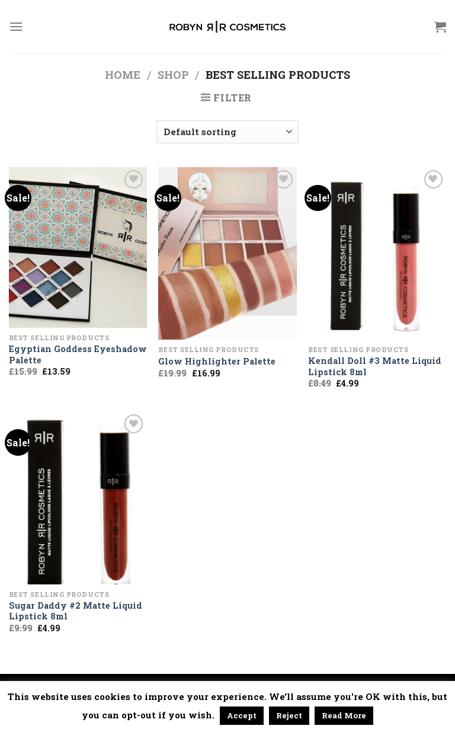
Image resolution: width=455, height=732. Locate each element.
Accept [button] (242, 715)
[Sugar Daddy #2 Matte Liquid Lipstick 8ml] (78, 497)
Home (122, 75)
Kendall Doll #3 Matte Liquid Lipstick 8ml (374, 367)
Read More (344, 715)
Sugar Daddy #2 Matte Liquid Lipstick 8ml (75, 611)
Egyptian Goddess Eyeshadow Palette (78, 355)
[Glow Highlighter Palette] (227, 253)
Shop (173, 75)
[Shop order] (227, 131)
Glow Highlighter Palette (216, 361)
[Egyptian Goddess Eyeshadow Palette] (78, 247)
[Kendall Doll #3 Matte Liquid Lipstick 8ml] (377, 253)
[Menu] (16, 26)
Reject (289, 715)
